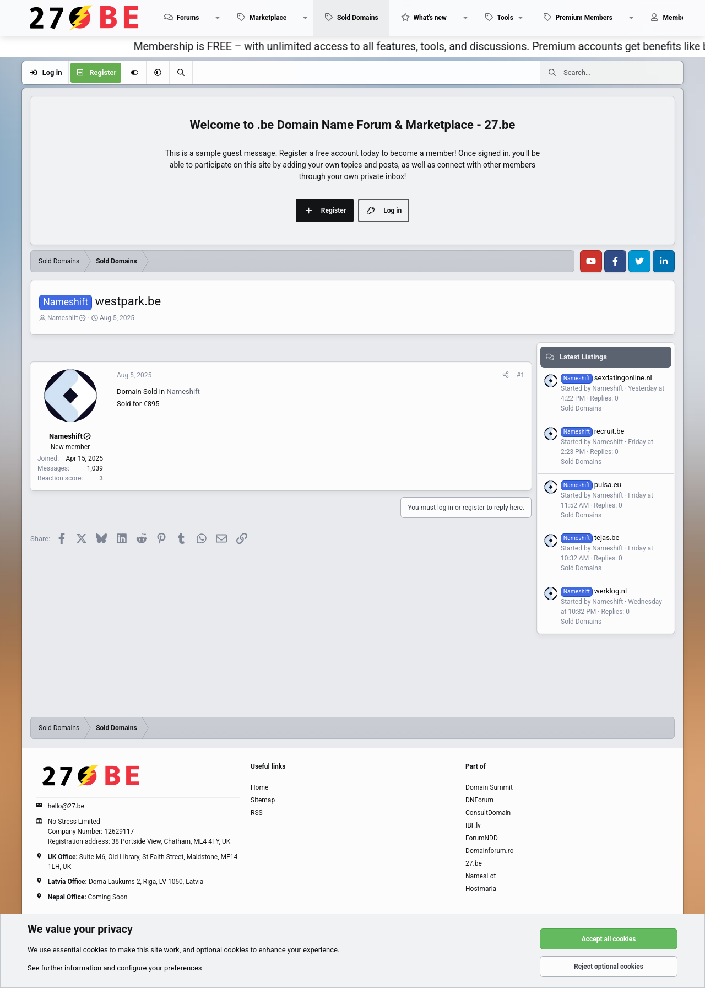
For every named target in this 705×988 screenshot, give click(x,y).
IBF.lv (473, 825)
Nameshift (66, 318)
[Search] (180, 72)
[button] (217, 18)
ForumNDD (481, 838)
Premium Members (584, 17)
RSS (257, 813)
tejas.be (590, 537)
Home (259, 787)
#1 (520, 375)
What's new (430, 17)
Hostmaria (480, 889)
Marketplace (268, 17)
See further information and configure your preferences (115, 968)
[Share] (505, 375)
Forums (187, 17)
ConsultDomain (488, 813)
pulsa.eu (591, 484)
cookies (95, 950)
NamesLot (480, 876)
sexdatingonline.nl (606, 378)
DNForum (479, 800)
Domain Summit (489, 787)
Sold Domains (357, 17)
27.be (473, 863)
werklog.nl (594, 591)
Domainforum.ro (489, 851)
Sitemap (263, 800)
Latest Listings (583, 357)
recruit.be (592, 431)
